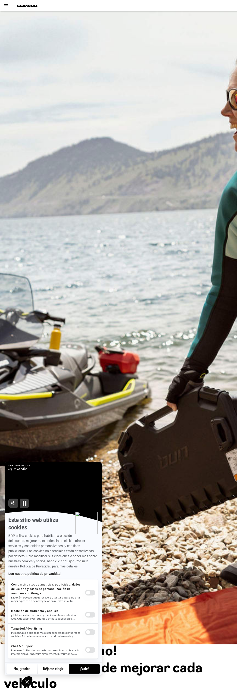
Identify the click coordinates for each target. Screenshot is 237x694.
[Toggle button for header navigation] (6, 5)
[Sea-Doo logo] (27, 5)
